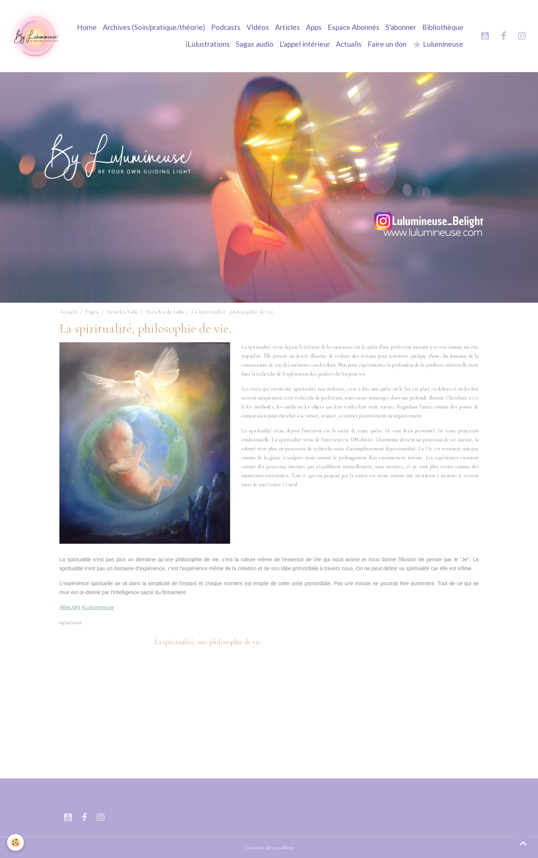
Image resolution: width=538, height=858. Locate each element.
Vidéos (258, 27)
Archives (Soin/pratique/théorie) (154, 27)
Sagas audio (254, 44)
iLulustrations (208, 44)
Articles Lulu (121, 311)
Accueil (68, 311)
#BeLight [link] (69, 607)
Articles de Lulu (164, 311)
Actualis (349, 44)
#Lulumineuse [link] (97, 607)
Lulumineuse (437, 44)
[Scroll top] (523, 843)
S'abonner (401, 27)
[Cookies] (15, 842)
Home (87, 27)
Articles (287, 27)
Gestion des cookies (269, 847)
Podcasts (226, 27)
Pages (92, 311)
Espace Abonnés (354, 27)
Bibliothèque (442, 27)
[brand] (36, 36)
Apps (314, 27)
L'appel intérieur (304, 44)
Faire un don (387, 44)
